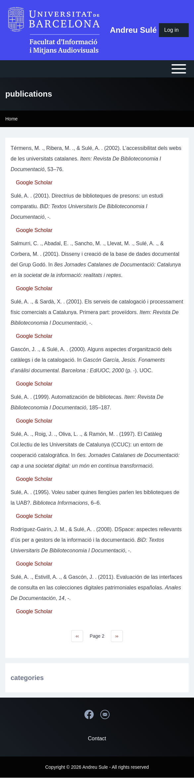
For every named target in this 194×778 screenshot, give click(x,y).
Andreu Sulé (133, 29)
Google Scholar (34, 182)
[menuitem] (174, 30)
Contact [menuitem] (97, 738)
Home (11, 118)
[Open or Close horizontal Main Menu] (97, 68)
